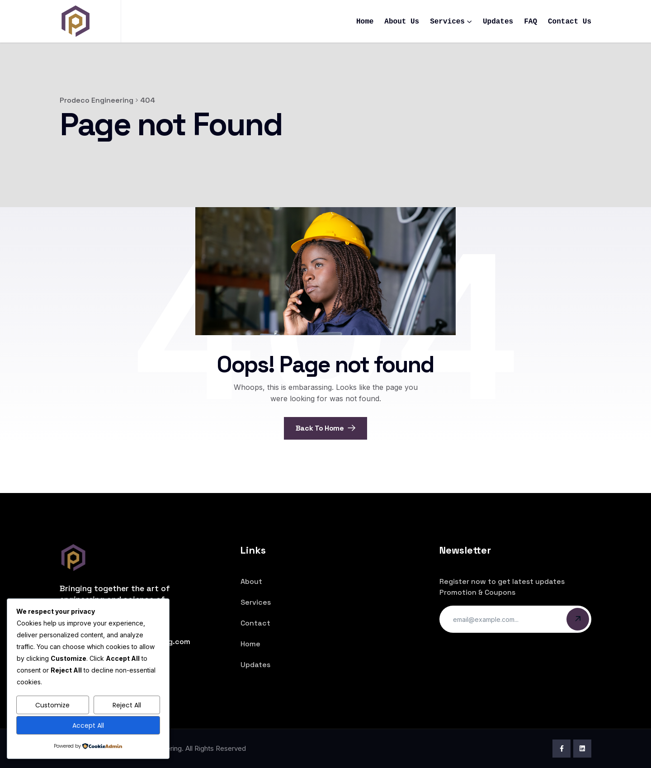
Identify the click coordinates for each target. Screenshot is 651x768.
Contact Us (569, 22)
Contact (255, 623)
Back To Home (326, 428)
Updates (498, 22)
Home (364, 22)
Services (447, 22)
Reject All (127, 705)
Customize (52, 705)
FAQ (530, 22)
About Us (401, 22)
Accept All (88, 725)
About (251, 581)
